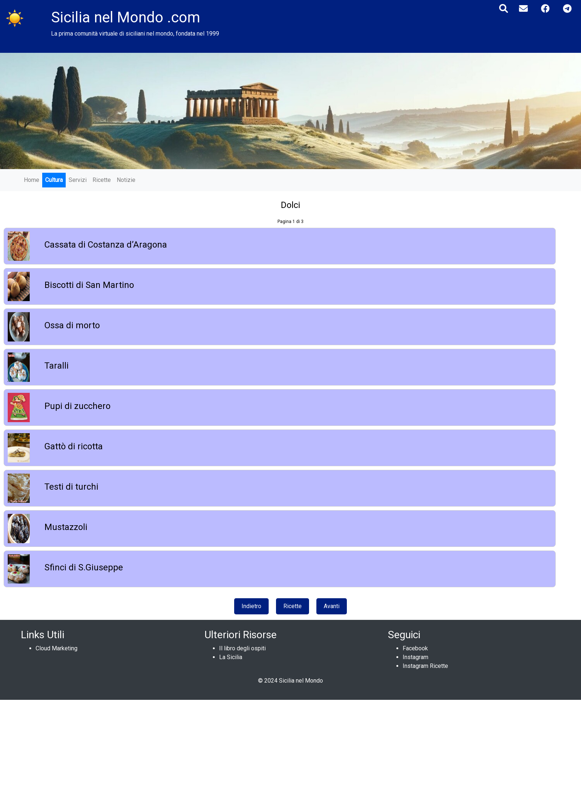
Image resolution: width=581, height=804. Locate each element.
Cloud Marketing (56, 648)
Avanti (331, 606)
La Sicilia (230, 657)
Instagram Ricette (425, 665)
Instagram (415, 657)
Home (31, 179)
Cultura (54, 179)
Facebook (415, 648)
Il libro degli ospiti (242, 648)
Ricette (101, 179)
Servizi (78, 179)
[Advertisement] (220, 751)
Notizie (126, 179)
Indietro (251, 606)
